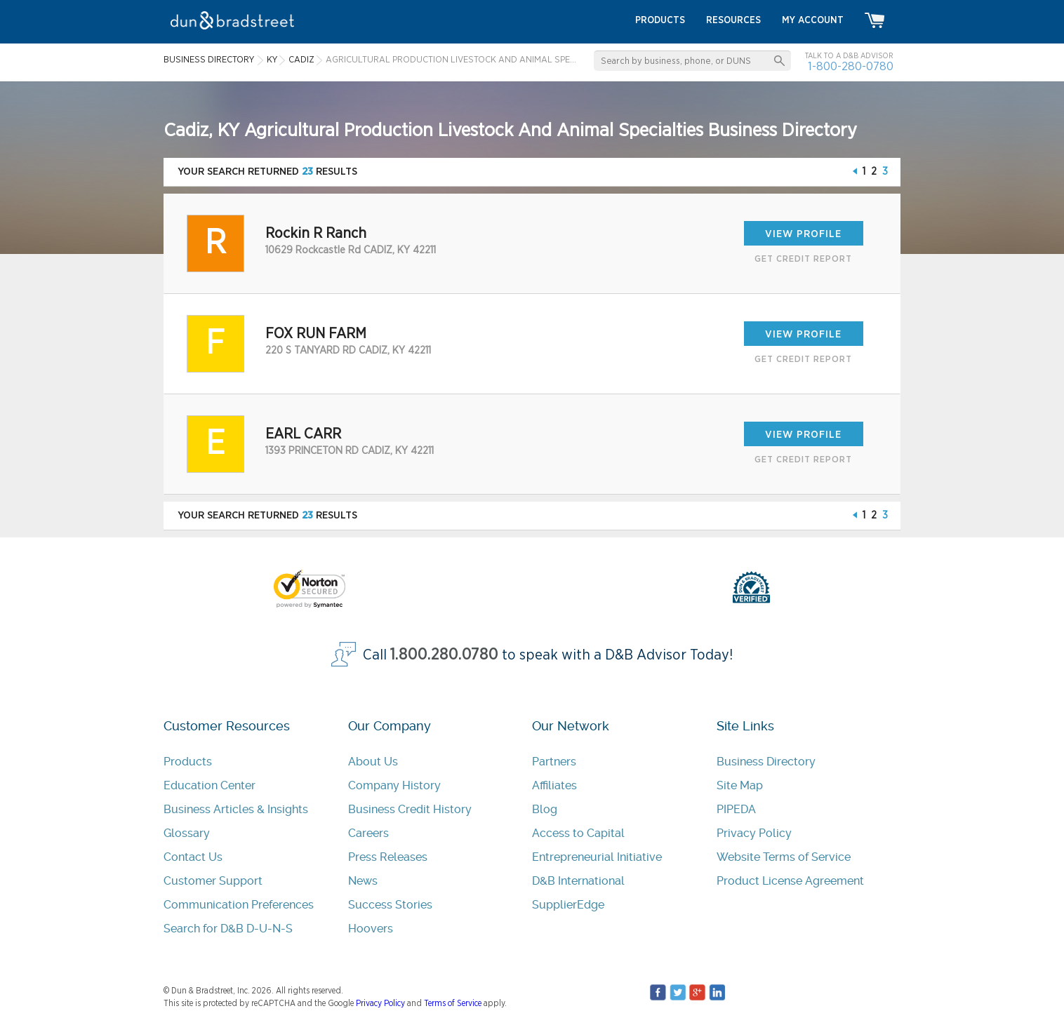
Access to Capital (578, 833)
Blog (544, 809)
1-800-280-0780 (850, 66)
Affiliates (554, 785)
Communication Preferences (239, 904)
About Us (373, 761)
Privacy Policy (754, 833)
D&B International (578, 881)
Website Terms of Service (784, 857)
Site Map (740, 785)
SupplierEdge (568, 904)
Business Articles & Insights (236, 809)
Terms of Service (452, 1003)
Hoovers (370, 928)
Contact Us (193, 857)
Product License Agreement (790, 881)
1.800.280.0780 (444, 655)
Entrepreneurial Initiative (597, 857)
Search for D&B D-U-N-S (228, 928)
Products (188, 761)
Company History (394, 785)
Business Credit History (410, 809)
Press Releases (387, 857)
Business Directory (766, 761)
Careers (368, 833)
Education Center (209, 785)
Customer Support (213, 881)
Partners (554, 761)
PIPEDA (736, 809)
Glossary (187, 833)
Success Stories (390, 904)
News (363, 881)
